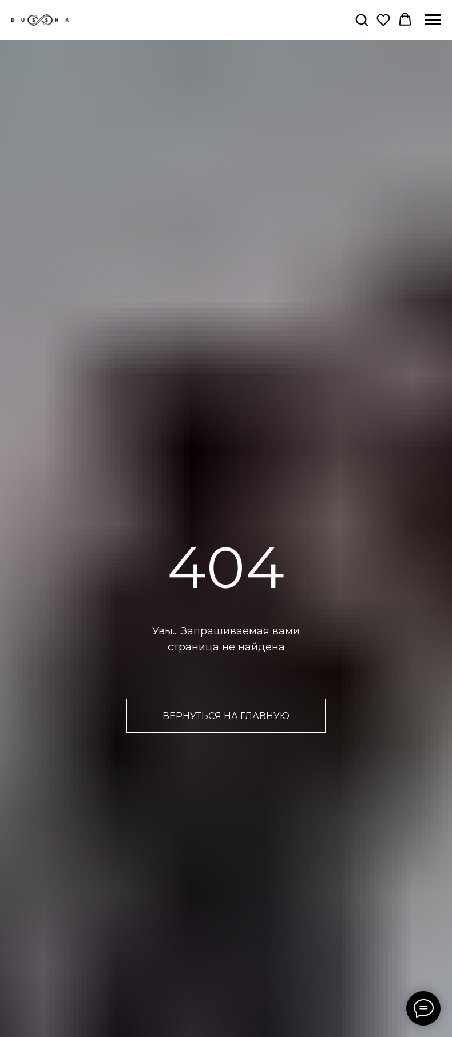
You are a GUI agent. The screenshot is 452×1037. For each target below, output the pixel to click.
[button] (361, 19)
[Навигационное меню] (433, 20)
